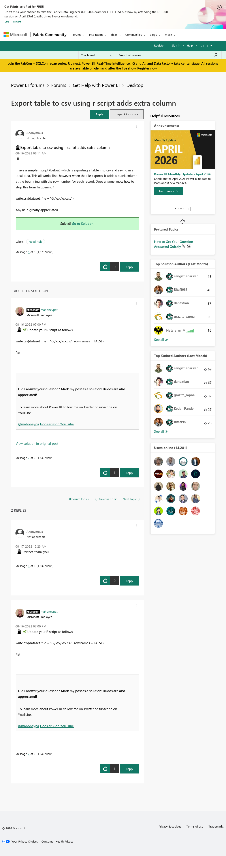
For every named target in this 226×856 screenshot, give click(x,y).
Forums (76, 34)
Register (159, 45)
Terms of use (194, 826)
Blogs (153, 34)
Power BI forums (28, 85)
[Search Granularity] (97, 55)
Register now (147, 68)
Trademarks (216, 826)
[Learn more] (168, 191)
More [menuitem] (168, 34)
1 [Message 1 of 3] (29, 252)
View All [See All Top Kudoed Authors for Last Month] (161, 431)
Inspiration (96, 34)
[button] (99, 114)
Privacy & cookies (170, 826)
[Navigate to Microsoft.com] (15, 34)
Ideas (114, 34)
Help (190, 45)
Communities (133, 34)
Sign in (175, 45)
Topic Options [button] (125, 114)
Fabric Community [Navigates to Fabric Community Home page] (49, 34)
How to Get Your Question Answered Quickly (173, 244)
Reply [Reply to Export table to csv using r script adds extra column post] (129, 267)
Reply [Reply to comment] (129, 473)
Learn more (12, 21)
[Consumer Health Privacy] (57, 841)
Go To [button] (205, 45)
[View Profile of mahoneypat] (49, 309)
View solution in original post (37, 443)
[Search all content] (168, 55)
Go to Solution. (83, 223)
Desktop (134, 85)
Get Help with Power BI (96, 85)
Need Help (36, 241)
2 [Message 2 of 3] (29, 458)
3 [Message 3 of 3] (29, 566)
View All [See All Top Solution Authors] (161, 339)
